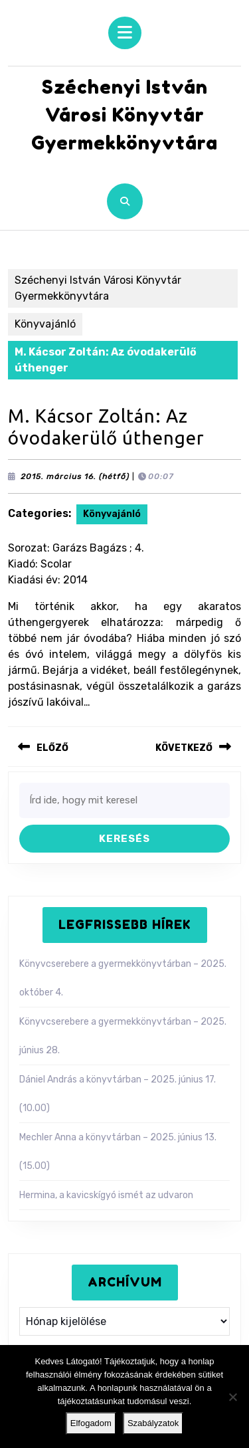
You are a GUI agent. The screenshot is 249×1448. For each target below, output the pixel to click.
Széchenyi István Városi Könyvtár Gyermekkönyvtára (124, 115)
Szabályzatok (153, 1423)
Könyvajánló (45, 324)
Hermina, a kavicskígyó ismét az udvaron (106, 1195)
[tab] (124, 33)
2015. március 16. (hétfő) (75, 476)
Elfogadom (91, 1423)
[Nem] (232, 1396)
